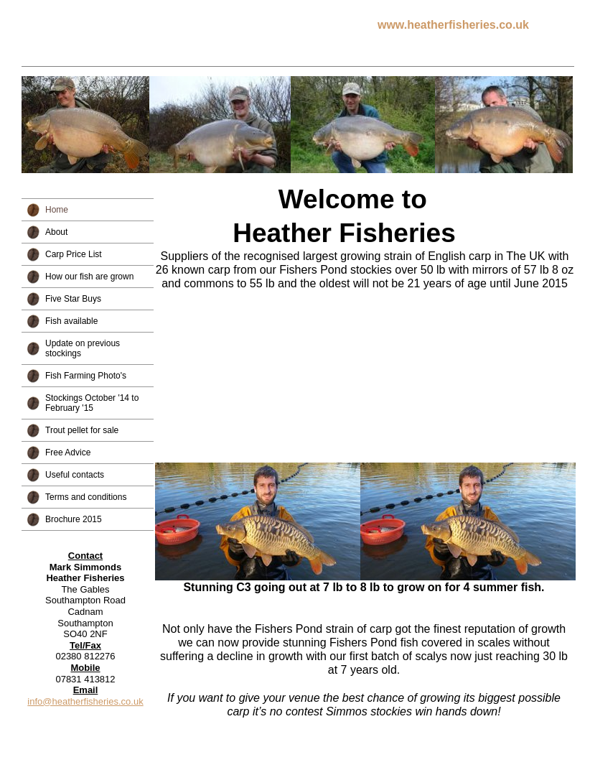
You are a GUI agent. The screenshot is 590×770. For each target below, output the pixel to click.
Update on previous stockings (82, 348)
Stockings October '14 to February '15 (92, 403)
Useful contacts (74, 475)
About (56, 232)
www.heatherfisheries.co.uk (453, 25)
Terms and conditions (85, 497)
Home (56, 210)
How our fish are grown (89, 277)
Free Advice (67, 452)
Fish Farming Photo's (85, 376)
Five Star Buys (73, 299)
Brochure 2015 (73, 519)
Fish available (71, 321)
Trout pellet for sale (81, 430)
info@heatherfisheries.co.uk (85, 701)
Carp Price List (73, 254)
